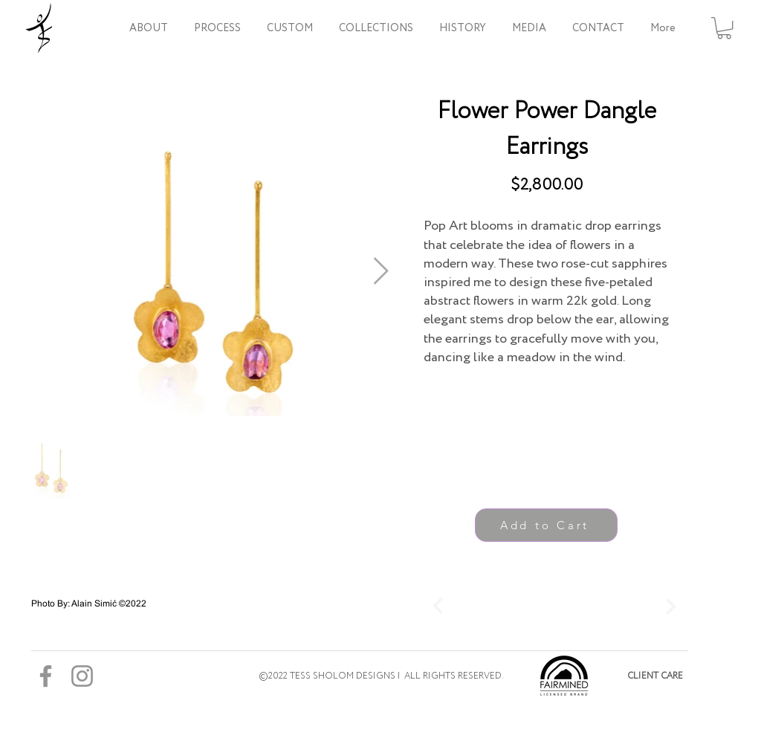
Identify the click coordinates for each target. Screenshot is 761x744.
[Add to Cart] (546, 525)
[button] (376, 28)
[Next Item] (380, 271)
